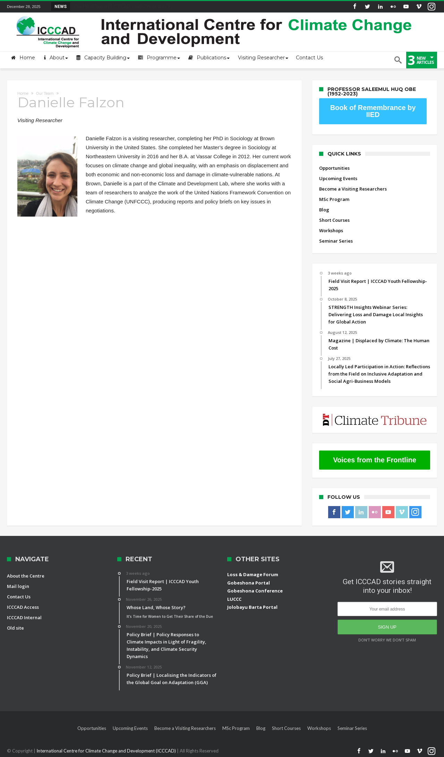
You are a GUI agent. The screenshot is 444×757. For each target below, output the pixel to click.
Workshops (331, 230)
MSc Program (334, 199)
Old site (15, 628)
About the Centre (25, 576)
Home (22, 93)
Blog (324, 210)
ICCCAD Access (23, 607)
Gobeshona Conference (255, 591)
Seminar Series (336, 241)
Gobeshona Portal (248, 583)
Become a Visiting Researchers (353, 189)
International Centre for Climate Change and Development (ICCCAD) (106, 751)
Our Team (45, 93)
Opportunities (334, 168)
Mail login (18, 586)
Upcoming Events (338, 178)
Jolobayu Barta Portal (252, 607)
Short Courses (334, 220)
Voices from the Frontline (374, 459)
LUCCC (234, 599)
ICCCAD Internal (24, 617)
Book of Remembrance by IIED (373, 111)
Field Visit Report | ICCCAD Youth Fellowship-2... (122, 6)
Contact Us (19, 597)
